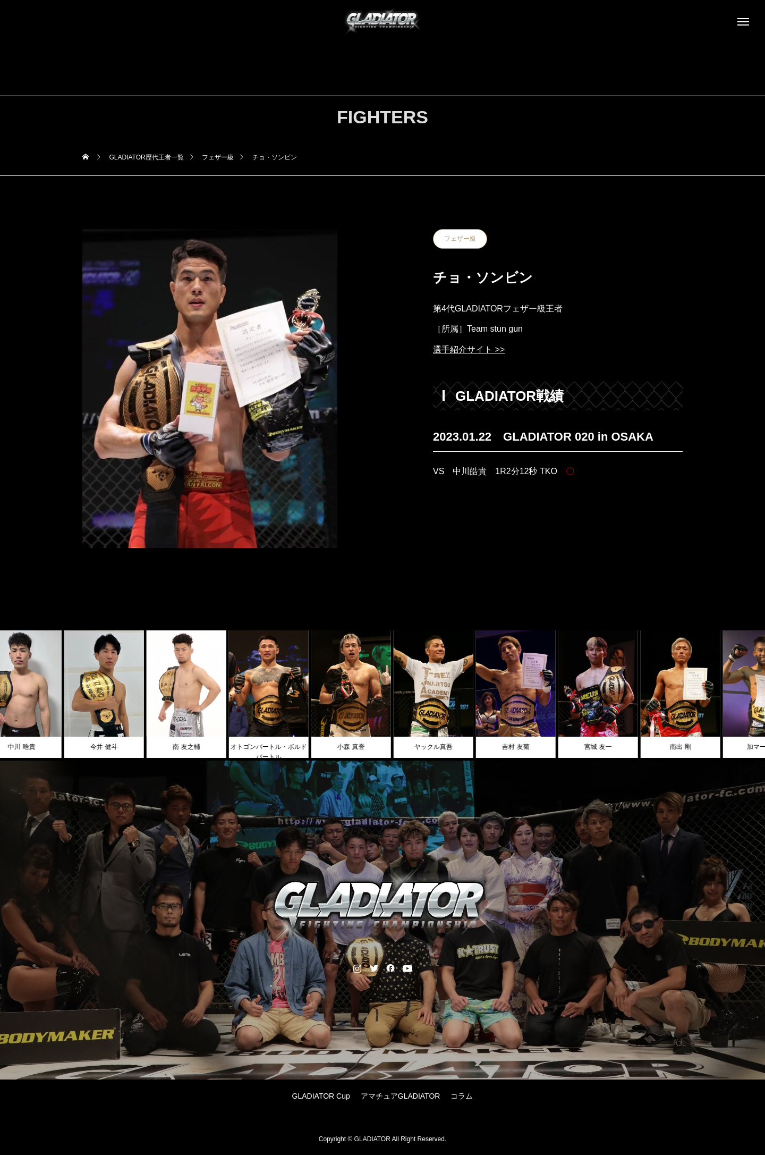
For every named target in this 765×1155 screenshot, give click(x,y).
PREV (466, 511)
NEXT (650, 511)
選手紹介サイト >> (469, 349)
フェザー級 (460, 238)
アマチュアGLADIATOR (400, 1096)
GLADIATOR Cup (321, 1096)
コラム (461, 1096)
